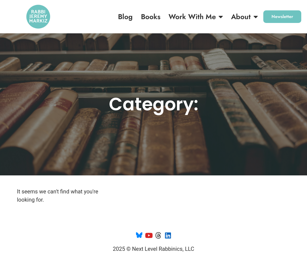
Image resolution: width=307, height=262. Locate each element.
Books (150, 17)
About (244, 17)
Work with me (196, 17)
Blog (125, 17)
